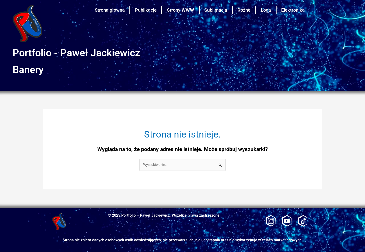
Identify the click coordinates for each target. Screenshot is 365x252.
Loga (266, 10)
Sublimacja (215, 10)
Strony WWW (180, 10)
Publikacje (146, 10)
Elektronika (293, 10)
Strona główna (110, 10)
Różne (243, 10)
